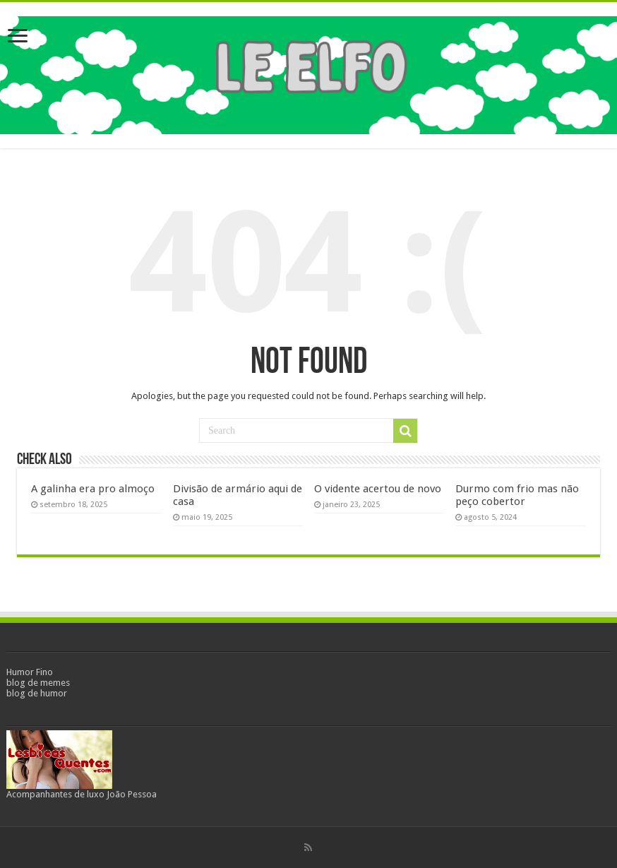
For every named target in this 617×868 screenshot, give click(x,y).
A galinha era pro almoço (93, 488)
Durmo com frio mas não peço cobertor (517, 495)
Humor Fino (29, 672)
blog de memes (38, 682)
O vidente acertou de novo (377, 488)
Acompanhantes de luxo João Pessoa (81, 794)
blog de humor (36, 693)
